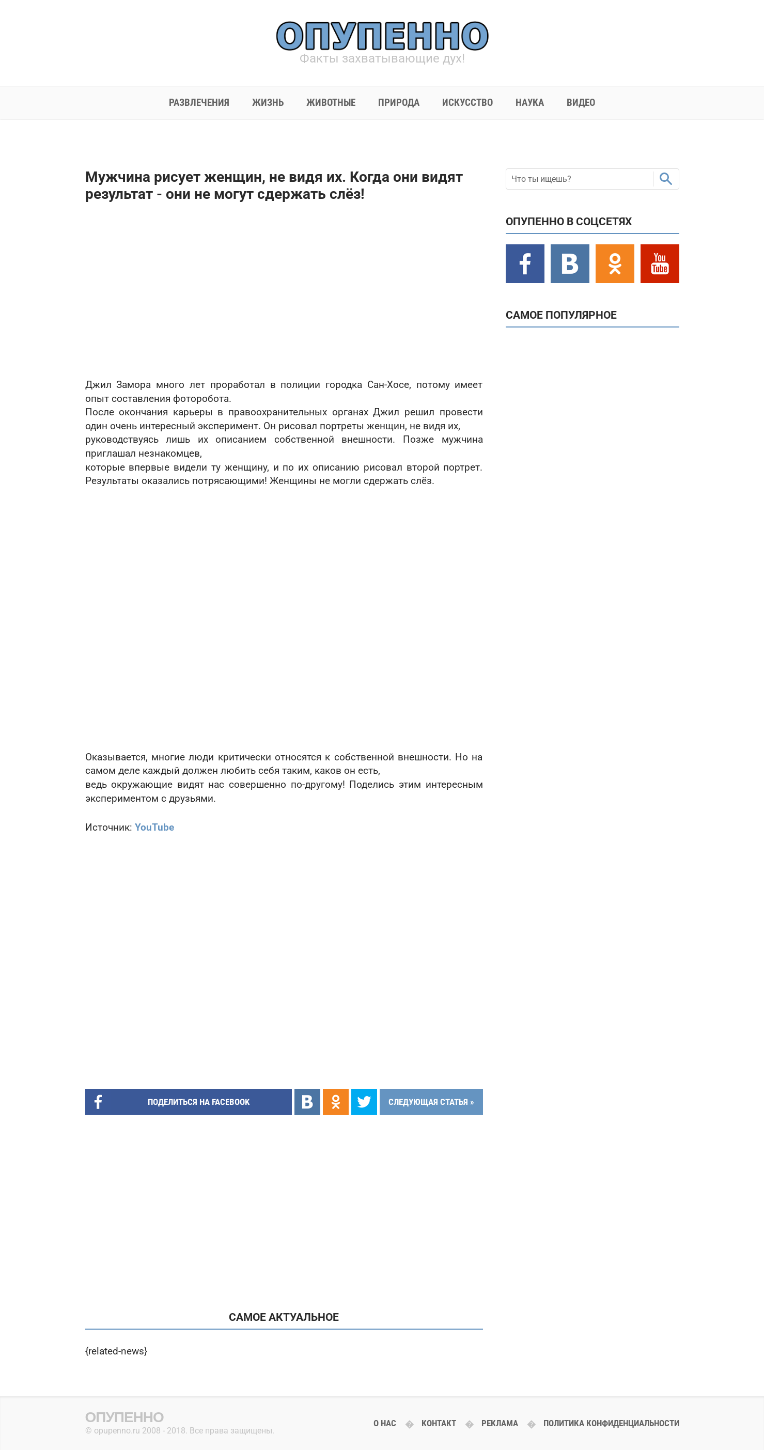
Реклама (499, 1423)
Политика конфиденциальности (611, 1423)
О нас (384, 1423)
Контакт (439, 1423)
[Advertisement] (284, 290)
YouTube (154, 827)
